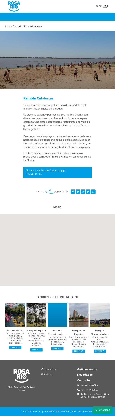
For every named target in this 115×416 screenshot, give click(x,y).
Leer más (15, 348)
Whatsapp (102, 409)
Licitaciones (46, 374)
